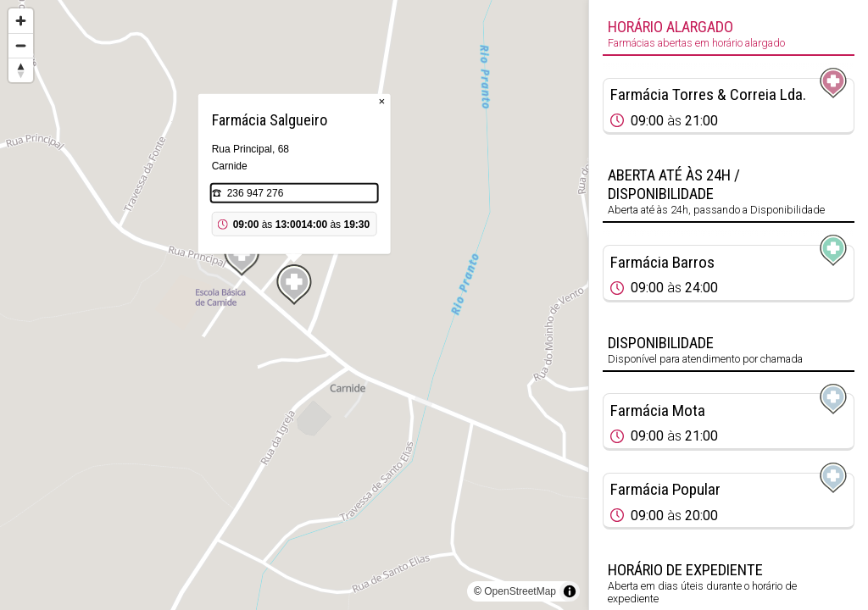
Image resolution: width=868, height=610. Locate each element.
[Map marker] (241, 256)
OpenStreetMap (520, 591)
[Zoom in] (20, 20)
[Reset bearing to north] (20, 70)
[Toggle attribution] (569, 591)
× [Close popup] (382, 101)
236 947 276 (255, 193)
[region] (294, 305)
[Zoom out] (20, 45)
